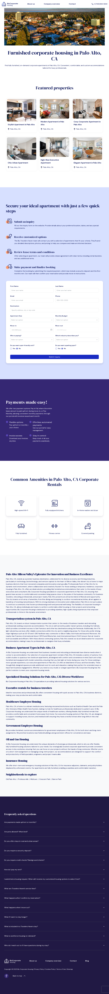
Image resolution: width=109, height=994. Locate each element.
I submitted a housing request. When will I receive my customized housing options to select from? (54, 879)
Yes (14, 348)
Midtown (33, 779)
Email (12, 296)
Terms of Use (61, 969)
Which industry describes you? (67, 336)
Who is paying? (15, 336)
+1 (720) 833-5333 (99, 4)
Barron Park (56, 779)
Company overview (52, 4)
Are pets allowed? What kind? (54, 832)
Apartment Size (16, 316)
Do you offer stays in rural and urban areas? (54, 841)
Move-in (13, 326)
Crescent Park (44, 779)
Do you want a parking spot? (65, 345)
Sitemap (70, 969)
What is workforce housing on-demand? (54, 936)
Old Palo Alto (11, 779)
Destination (14, 306)
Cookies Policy (50, 969)
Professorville (23, 779)
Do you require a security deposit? (54, 851)
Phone (57, 296)
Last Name (59, 286)
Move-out (59, 326)
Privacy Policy (39, 969)
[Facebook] (6, 976)
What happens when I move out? (54, 907)
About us (31, 4)
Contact (72, 4)
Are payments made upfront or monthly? (54, 822)
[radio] (11, 348)
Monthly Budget (61, 316)
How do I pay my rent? (54, 869)
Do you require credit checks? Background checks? (54, 860)
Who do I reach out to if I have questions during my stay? (54, 945)
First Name (14, 286)
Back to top (19, 976)
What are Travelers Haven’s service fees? (54, 888)
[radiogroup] (32, 348)
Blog (87, 961)
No (20, 348)
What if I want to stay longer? (54, 917)
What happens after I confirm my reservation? (54, 898)
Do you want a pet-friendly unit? (22, 345)
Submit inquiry (54, 357)
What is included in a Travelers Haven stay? (54, 926)
